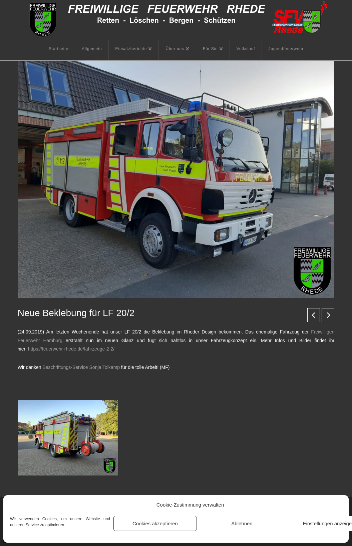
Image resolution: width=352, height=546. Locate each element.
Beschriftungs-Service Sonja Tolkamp (81, 367)
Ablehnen (241, 523)
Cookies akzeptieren (155, 523)
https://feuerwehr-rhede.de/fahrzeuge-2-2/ (71, 349)
